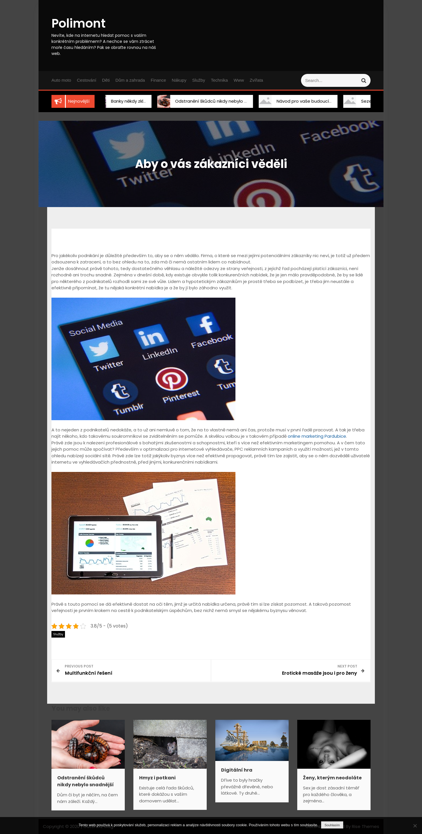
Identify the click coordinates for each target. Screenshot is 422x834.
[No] (415, 826)
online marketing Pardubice (317, 436)
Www (239, 80)
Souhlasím (332, 825)
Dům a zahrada (130, 80)
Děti (106, 80)
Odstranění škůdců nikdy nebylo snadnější (213, 101)
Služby (198, 80)
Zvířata (256, 80)
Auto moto (61, 80)
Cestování (86, 80)
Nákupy (179, 80)
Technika (219, 80)
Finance (158, 80)
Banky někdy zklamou (127, 101)
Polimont (78, 23)
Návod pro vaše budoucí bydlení (305, 101)
